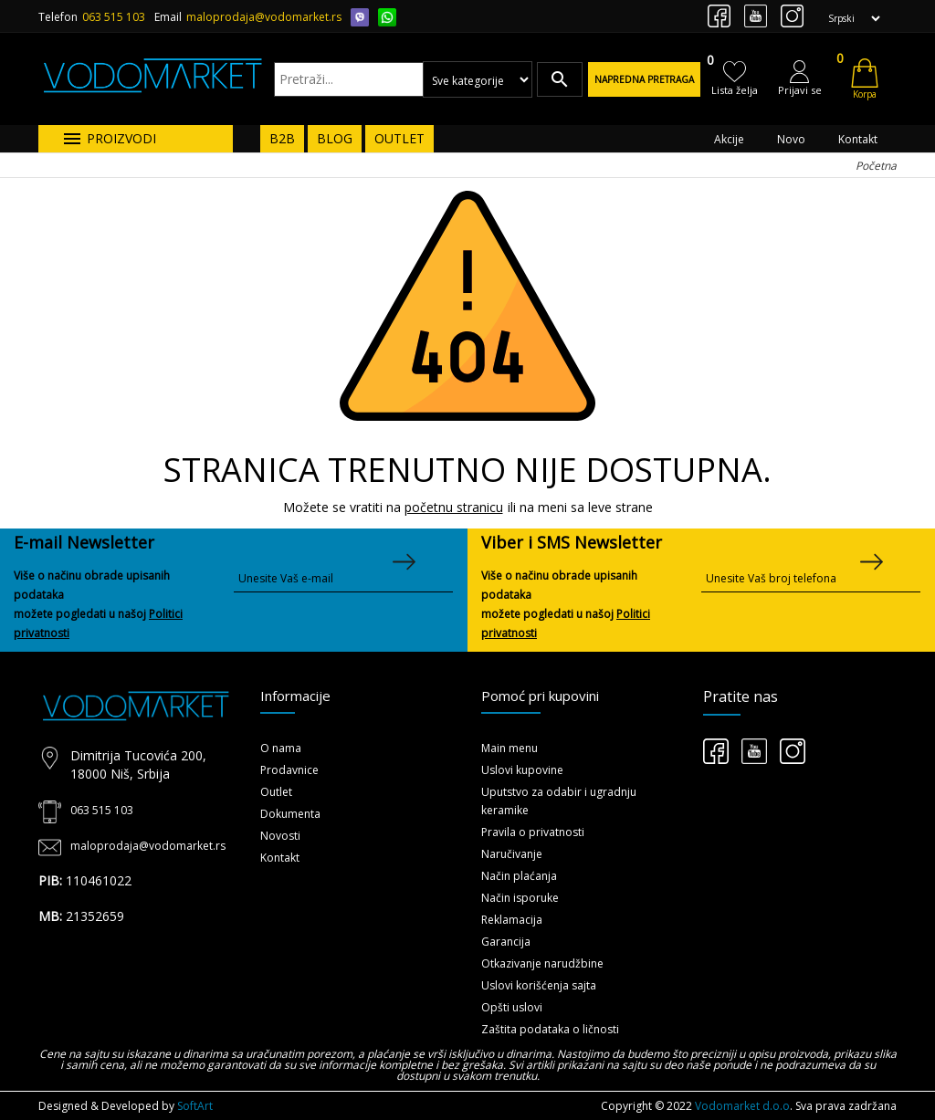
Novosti (280, 835)
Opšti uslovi (511, 1007)
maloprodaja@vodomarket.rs (263, 17)
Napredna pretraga (644, 79)
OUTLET (399, 138)
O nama (280, 748)
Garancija (506, 941)
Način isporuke (520, 897)
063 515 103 (113, 17)
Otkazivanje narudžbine (542, 963)
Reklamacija (511, 919)
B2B (282, 138)
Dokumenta (290, 814)
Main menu (509, 748)
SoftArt (195, 1106)
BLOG (334, 138)
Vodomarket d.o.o (742, 1106)
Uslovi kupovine (522, 770)
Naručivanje (511, 854)
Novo (791, 139)
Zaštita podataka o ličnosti (550, 1029)
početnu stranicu (453, 507)
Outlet (276, 792)
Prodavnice (289, 770)
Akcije (729, 139)
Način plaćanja (519, 876)
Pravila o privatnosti (532, 832)
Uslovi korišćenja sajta (538, 985)
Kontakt (857, 139)
